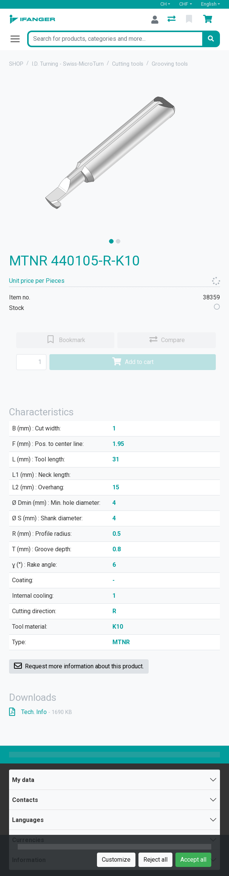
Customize (116, 859)
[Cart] (209, 20)
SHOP (16, 64)
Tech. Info (40, 712)
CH (163, 4)
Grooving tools (170, 64)
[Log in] (155, 20)
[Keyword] (114, 39)
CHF (183, 4)
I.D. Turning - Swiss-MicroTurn (68, 64)
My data (23, 779)
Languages (28, 820)
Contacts (25, 800)
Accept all (193, 859)
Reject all (155, 859)
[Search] (211, 38)
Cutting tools (127, 64)
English (209, 4)
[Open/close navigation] (18, 39)
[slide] (111, 241)
